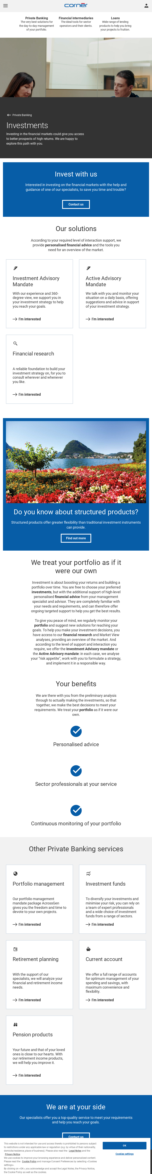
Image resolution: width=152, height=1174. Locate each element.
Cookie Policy (29, 1161)
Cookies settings (125, 1154)
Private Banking (22, 115)
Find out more (76, 538)
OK (124, 1145)
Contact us (76, 204)
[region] (75, 1156)
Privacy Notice (12, 1154)
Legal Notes (75, 1150)
